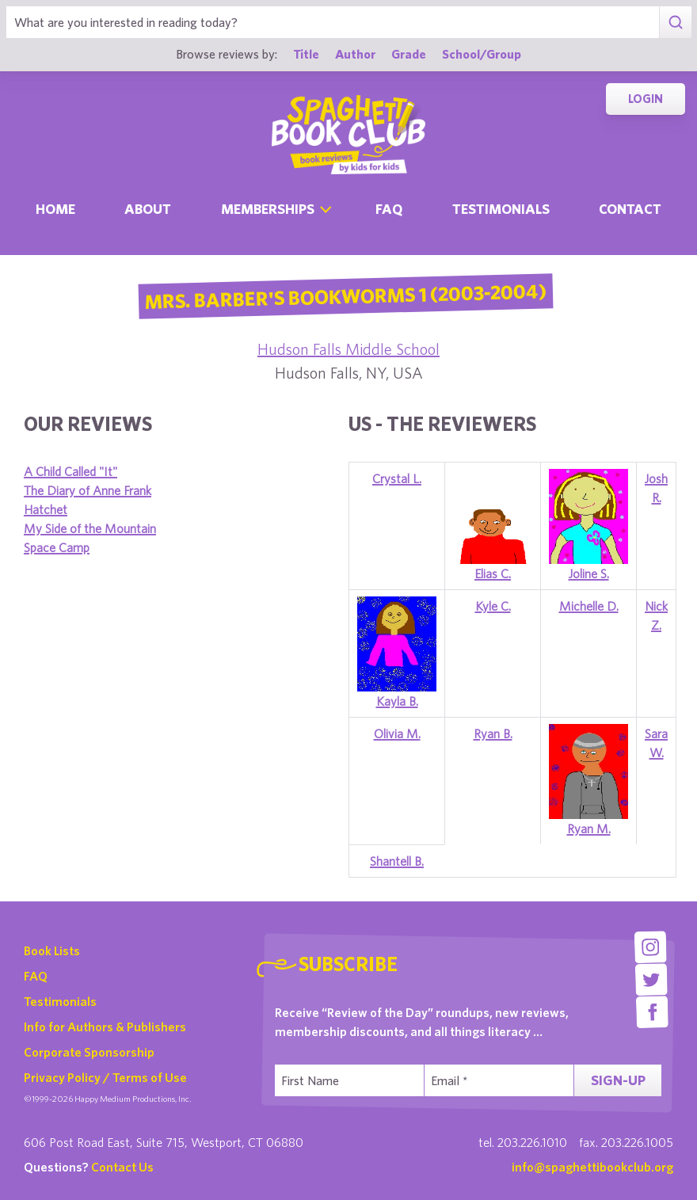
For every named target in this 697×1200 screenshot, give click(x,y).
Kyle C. (493, 606)
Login (645, 98)
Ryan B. (493, 733)
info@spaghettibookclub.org (592, 1167)
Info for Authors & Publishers (105, 1026)
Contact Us (122, 1167)
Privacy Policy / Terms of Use (105, 1077)
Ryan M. (589, 828)
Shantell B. (397, 861)
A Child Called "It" (70, 471)
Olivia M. (397, 733)
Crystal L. (396, 478)
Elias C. (492, 573)
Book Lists (52, 950)
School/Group (481, 53)
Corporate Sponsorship (89, 1052)
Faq (388, 208)
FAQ (36, 976)
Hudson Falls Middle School (348, 349)
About (147, 208)
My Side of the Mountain (90, 528)
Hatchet (45, 509)
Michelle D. (589, 606)
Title (306, 53)
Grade (408, 53)
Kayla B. (397, 701)
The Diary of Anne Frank (87, 490)
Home (55, 208)
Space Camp (57, 547)
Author (355, 53)
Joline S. (589, 573)
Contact (630, 208)
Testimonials (501, 208)
